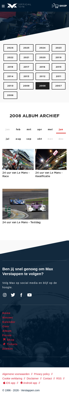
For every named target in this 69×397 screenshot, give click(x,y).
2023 (59, 48)
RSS (59, 378)
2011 (58, 76)
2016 (43, 67)
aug (18, 139)
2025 (26, 48)
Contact (47, 378)
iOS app (8, 382)
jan (8, 129)
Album (7, 330)
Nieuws (7, 317)
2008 (42, 86)
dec (61, 139)
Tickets (10, 344)
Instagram (4, 295)
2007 (58, 86)
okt (39, 139)
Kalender (8, 321)
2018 (10, 67)
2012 (42, 76)
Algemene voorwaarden (16, 374)
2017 (26, 67)
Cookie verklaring (12, 378)
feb (18, 129)
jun (61, 129)
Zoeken (7, 348)
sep (28, 139)
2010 (10, 86)
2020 (42, 58)
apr (39, 129)
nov (50, 139)
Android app (28, 382)
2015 (59, 67)
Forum (7, 335)
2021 (26, 58)
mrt (29, 129)
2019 (59, 58)
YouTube (29, 295)
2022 (10, 58)
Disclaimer (33, 378)
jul (8, 139)
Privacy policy (42, 374)
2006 (10, 95)
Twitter (13, 295)
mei (50, 129)
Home (6, 313)
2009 (26, 86)
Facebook (21, 295)
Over (5, 326)
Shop (59, 6)
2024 (42, 48)
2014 (10, 76)
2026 (10, 48)
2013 (26, 76)
